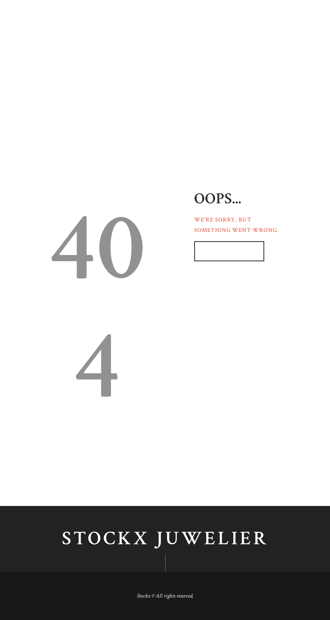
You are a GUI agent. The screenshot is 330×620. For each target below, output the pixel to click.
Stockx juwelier (165, 538)
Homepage (225, 251)
